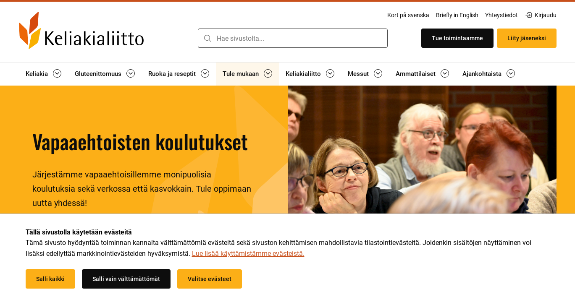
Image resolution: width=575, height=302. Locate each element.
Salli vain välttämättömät (126, 279)
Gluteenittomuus (98, 74)
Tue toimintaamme (457, 38)
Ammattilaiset (416, 74)
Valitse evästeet (209, 279)
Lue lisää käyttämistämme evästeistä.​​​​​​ (248, 254)
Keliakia (37, 74)
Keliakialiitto (303, 74)
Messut (358, 74)
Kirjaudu (541, 15)
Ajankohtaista (481, 74)
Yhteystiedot (501, 15)
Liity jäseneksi (526, 38)
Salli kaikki (50, 279)
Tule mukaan (241, 74)
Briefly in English (457, 15)
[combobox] (292, 38)
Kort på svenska (408, 15)
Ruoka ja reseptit (172, 74)
